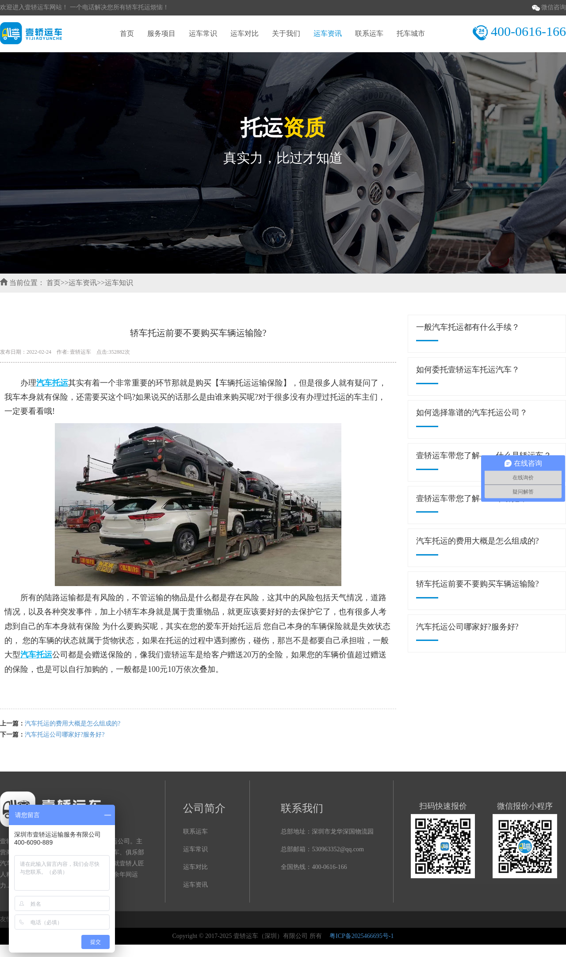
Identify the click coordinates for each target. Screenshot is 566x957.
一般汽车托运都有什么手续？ (468, 327)
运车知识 (119, 282)
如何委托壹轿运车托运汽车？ (468, 369)
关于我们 (286, 33)
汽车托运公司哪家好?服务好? (64, 734)
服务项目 (161, 33)
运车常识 (203, 33)
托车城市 (411, 33)
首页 (127, 33)
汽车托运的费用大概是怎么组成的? (72, 723)
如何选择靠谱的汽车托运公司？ (472, 412)
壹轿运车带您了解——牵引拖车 (472, 498)
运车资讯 (328, 33)
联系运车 (369, 33)
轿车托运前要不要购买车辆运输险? (477, 583)
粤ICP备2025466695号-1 (361, 936)
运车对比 (244, 33)
